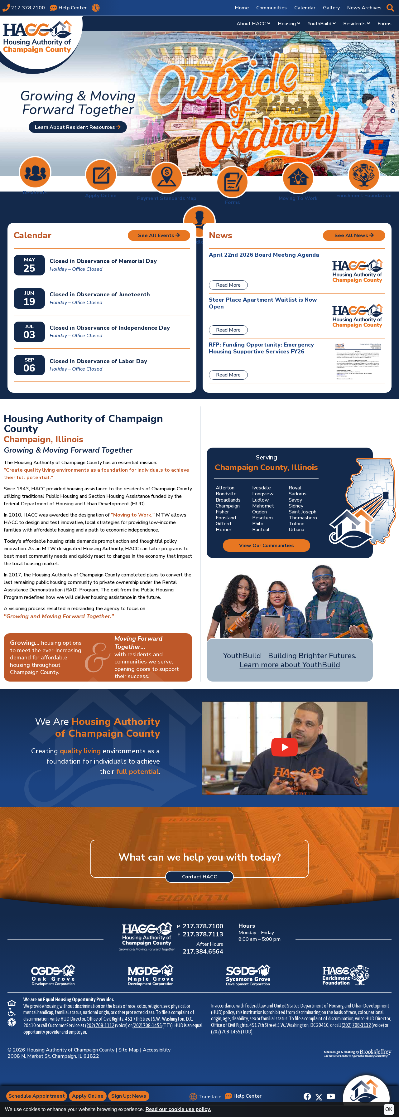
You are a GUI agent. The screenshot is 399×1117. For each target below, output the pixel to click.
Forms (384, 23)
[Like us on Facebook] (307, 1096)
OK (388, 1109)
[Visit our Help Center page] (68, 8)
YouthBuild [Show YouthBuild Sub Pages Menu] (322, 23)
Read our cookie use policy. (178, 1109)
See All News (354, 235)
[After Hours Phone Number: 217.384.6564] (202, 952)
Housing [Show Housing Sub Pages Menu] (289, 23)
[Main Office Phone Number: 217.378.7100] (202, 926)
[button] (390, 8)
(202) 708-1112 (99, 1025)
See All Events (159, 235)
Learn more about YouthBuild (290, 665)
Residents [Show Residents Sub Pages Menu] (356, 23)
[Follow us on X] (319, 1096)
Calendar (304, 7)
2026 (19, 1050)
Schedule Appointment (37, 1096)
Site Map (128, 1050)
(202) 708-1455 (147, 1025)
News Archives (364, 7)
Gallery (331, 7)
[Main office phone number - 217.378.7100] (23, 8)
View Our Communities (266, 545)
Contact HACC (199, 876)
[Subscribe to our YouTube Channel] (331, 1096)
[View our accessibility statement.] (96, 8)
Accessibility (157, 1050)
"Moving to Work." (133, 515)
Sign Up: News (130, 1096)
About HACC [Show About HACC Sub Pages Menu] (253, 23)
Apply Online (89, 1096)
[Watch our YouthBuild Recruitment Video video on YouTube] (285, 748)
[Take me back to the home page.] (41, 44)
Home (242, 7)
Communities (271, 7)
